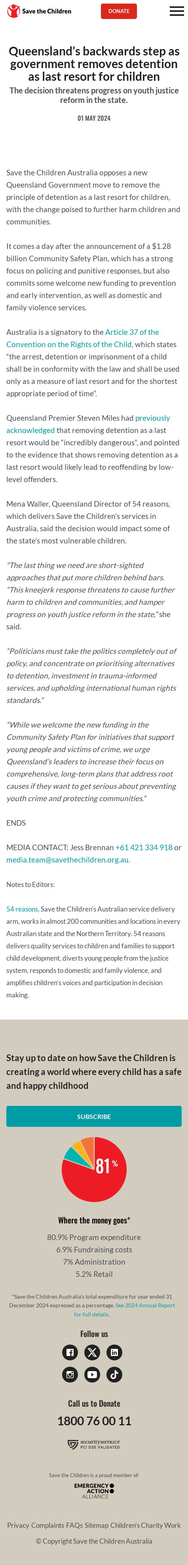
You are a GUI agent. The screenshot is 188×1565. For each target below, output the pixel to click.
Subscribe (94, 1116)
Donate (118, 11)
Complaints (47, 1525)
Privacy (18, 1525)
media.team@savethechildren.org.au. (68, 859)
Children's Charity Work (145, 1525)
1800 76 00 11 (94, 1420)
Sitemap (96, 1525)
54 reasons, (23, 909)
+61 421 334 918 (144, 847)
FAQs (74, 1525)
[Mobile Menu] (177, 11)
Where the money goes (92, 1220)
